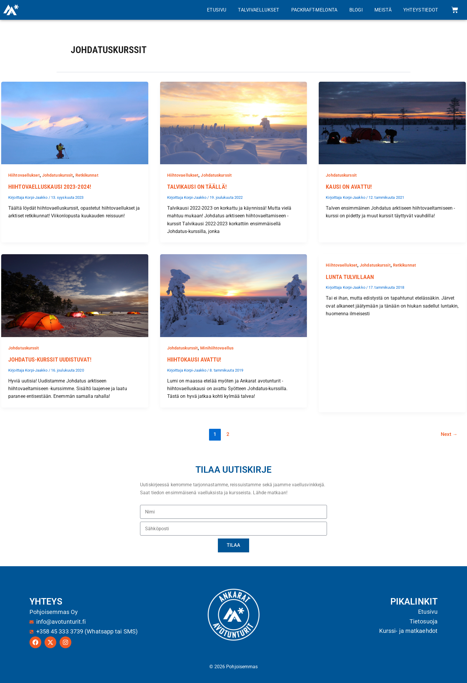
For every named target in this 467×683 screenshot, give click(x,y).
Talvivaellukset (258, 10)
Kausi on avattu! (349, 186)
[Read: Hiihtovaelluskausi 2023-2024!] (74, 122)
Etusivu (216, 10)
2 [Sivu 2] (227, 434)
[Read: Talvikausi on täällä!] (233, 122)
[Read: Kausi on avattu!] (392, 122)
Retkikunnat (86, 175)
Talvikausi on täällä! (197, 186)
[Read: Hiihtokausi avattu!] (233, 295)
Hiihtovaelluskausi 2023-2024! (49, 186)
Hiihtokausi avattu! (194, 359)
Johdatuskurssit (57, 175)
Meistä (383, 10)
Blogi (356, 10)
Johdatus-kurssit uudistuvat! (49, 359)
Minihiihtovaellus (217, 347)
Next (449, 434)
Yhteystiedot (420, 10)
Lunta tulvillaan (350, 276)
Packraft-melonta (314, 10)
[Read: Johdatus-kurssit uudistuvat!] (74, 295)
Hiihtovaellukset (24, 175)
